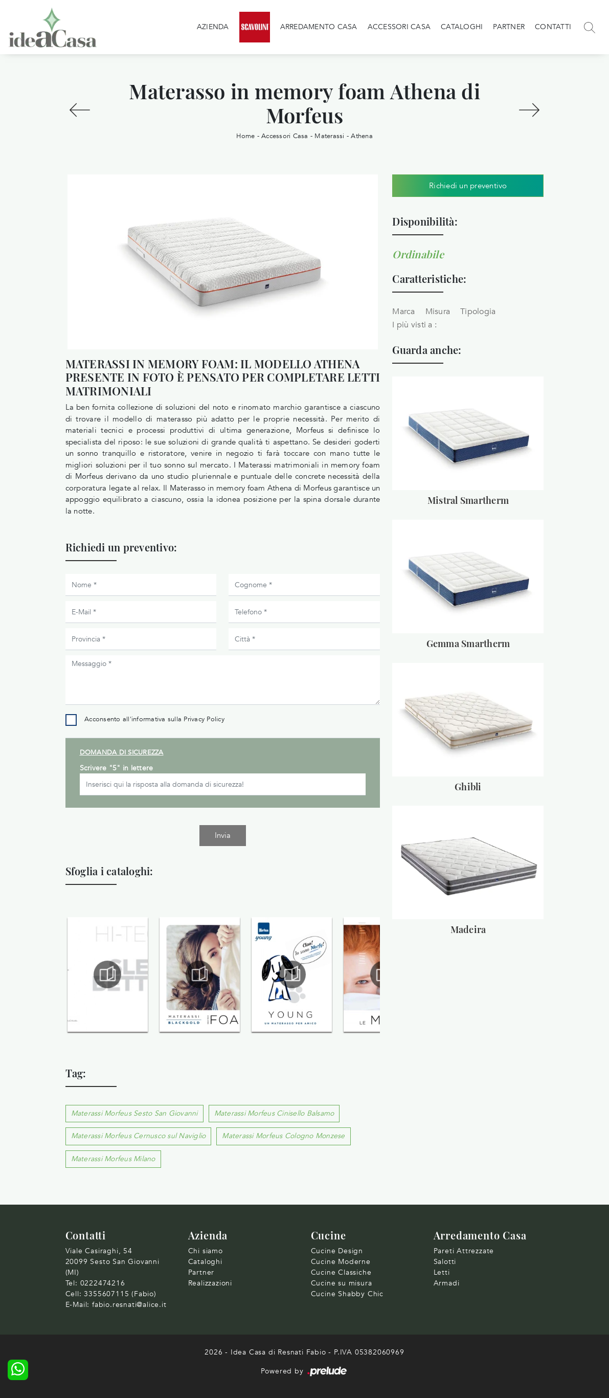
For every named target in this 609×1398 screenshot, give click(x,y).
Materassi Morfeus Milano (113, 1159)
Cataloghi (462, 27)
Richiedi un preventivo (468, 186)
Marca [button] (403, 311)
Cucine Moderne (341, 1262)
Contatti (553, 27)
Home (245, 136)
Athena (362, 136)
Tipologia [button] (477, 311)
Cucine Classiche (341, 1272)
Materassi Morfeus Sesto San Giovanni (134, 1113)
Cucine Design (337, 1251)
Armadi (447, 1283)
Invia (223, 835)
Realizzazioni (210, 1283)
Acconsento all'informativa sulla (154, 719)
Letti (442, 1272)
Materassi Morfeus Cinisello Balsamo (274, 1113)
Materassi (329, 136)
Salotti (445, 1262)
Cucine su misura (341, 1283)
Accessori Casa (399, 27)
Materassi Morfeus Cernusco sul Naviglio (138, 1136)
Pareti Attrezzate (464, 1251)
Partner (509, 27)
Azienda (213, 27)
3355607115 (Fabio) (120, 1294)
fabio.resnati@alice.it (129, 1305)
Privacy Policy (204, 719)
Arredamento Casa (318, 27)
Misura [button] (437, 311)
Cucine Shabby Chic (347, 1294)
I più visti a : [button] (414, 324)
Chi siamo (205, 1251)
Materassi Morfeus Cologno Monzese (283, 1136)
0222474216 (102, 1283)
